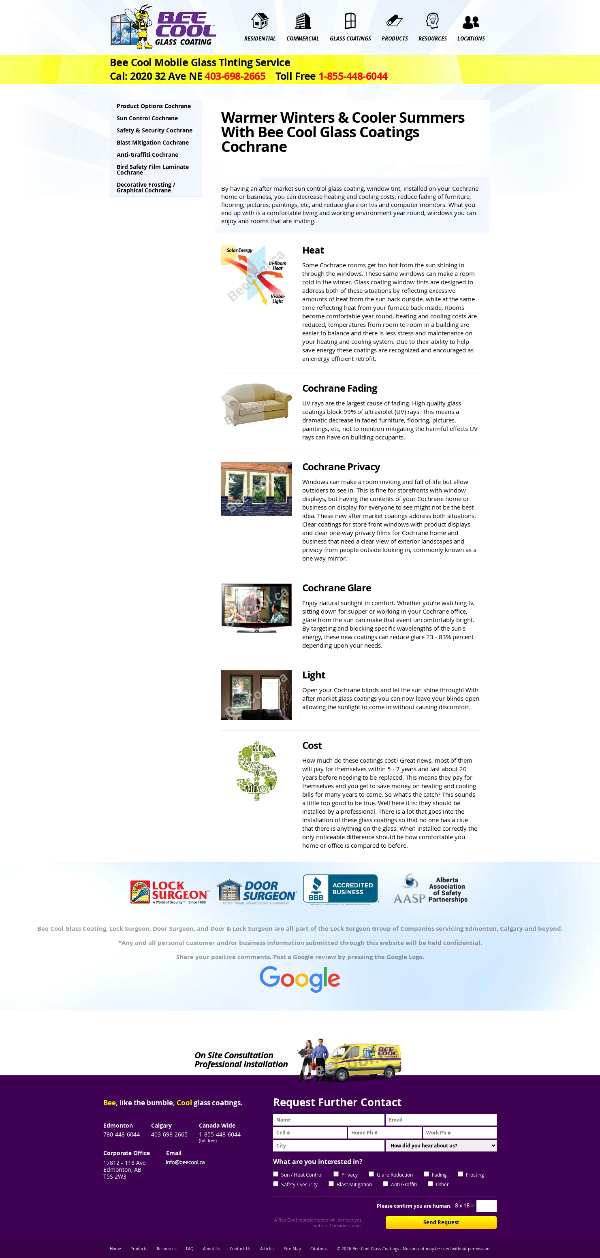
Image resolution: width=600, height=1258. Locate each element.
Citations (319, 1249)
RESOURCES (433, 38)
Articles (267, 1249)
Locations (471, 38)
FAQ (190, 1249)
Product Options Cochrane (154, 106)
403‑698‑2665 (235, 76)
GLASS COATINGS (350, 38)
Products (138, 1249)
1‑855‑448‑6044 (353, 76)
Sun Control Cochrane (147, 118)
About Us (211, 1249)
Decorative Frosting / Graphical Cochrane (146, 187)
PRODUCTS (395, 38)
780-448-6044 (121, 1134)
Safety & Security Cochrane (154, 130)
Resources (167, 1249)
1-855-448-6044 (220, 1134)
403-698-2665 (169, 1134)
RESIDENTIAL (260, 38)
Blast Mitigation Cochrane (153, 142)
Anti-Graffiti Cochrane (147, 154)
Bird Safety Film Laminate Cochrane (153, 169)
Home (115, 1249)
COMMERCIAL (302, 38)
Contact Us (240, 1249)
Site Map (292, 1249)
